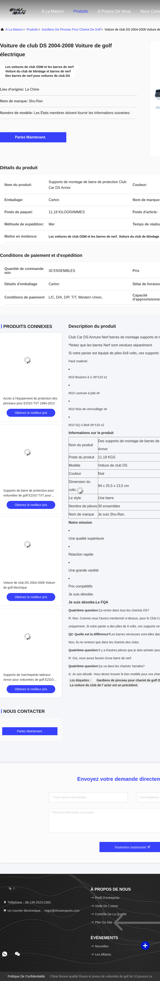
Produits (80, 11)
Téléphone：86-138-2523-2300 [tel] (27, 902)
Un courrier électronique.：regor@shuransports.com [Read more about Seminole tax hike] (41, 910)
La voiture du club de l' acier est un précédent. (104, 685)
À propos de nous (114, 11)
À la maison (53, 11)
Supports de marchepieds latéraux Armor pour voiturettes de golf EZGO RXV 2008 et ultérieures (28, 679)
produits (32, 29)
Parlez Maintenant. (33, 137)
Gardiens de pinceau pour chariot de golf (71, 29)
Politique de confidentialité (26, 976)
